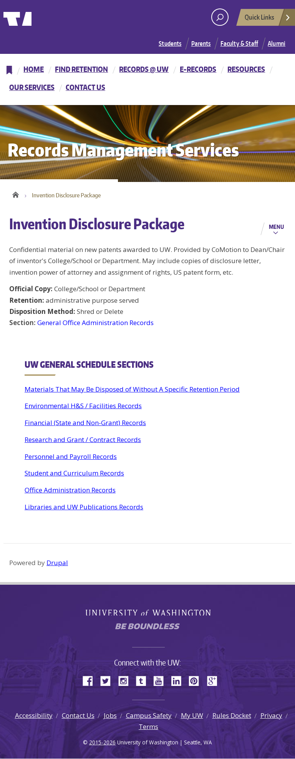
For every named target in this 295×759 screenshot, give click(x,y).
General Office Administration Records (95, 323)
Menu (276, 227)
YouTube (161, 681)
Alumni (276, 43)
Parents (201, 43)
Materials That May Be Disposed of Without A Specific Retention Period (132, 389)
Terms (148, 726)
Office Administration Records (70, 490)
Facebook (91, 681)
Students (170, 43)
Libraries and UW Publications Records (84, 507)
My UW (192, 715)
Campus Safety (149, 715)
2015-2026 (102, 743)
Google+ (214, 681)
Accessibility (34, 715)
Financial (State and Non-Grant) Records (85, 423)
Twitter (108, 681)
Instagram (126, 681)
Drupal (57, 563)
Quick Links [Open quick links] (268, 19)
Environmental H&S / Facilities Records (83, 406)
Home (33, 69)
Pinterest (197, 681)
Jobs (110, 715)
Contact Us (85, 87)
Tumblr (144, 681)
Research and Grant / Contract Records (83, 439)
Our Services (32, 87)
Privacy (271, 715)
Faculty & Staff (239, 43)
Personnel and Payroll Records (71, 456)
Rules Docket (231, 715)
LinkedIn (179, 681)
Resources (246, 69)
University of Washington (34, 17)
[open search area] (220, 17)
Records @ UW (144, 69)
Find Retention (81, 69)
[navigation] (147, 79)
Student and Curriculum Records (74, 473)
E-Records (198, 69)
